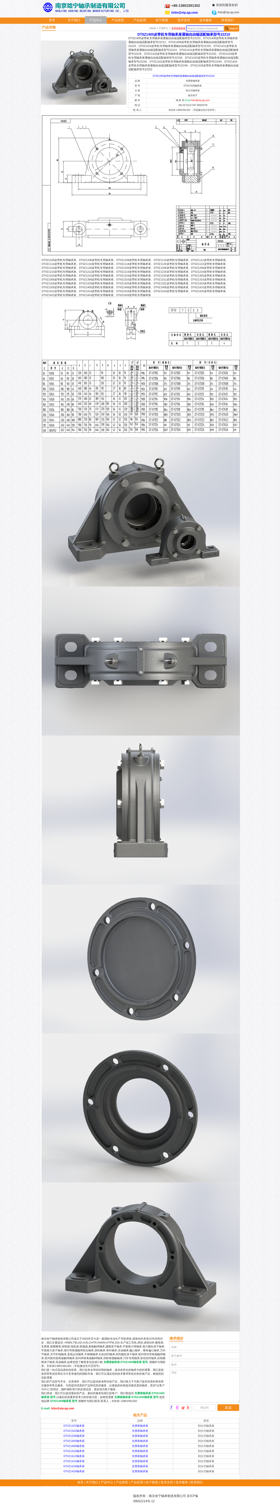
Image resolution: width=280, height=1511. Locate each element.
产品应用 (140, 20)
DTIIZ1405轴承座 (73, 1440)
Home (153, 28)
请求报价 (176, 1338)
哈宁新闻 (162, 20)
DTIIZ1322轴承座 (73, 1425)
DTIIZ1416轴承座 (73, 1466)
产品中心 (96, 20)
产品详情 (49, 27)
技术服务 (206, 20)
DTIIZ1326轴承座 (73, 1435)
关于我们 (74, 20)
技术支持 (184, 20)
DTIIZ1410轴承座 (73, 1451)
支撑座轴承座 (178, 28)
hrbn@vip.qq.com (185, 12)
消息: (204, 1386)
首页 (52, 20)
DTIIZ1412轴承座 (73, 1456)
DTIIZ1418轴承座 (73, 1471)
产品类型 (118, 20)
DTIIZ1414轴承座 (73, 1461)
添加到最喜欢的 (227, 5)
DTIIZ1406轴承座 (73, 1446)
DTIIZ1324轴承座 (73, 1430)
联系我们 (227, 20)
